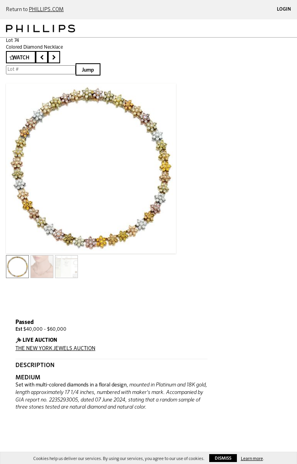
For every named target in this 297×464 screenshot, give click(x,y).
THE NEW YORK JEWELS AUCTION (55, 348)
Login (284, 9)
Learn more (252, 458)
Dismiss (223, 458)
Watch (20, 58)
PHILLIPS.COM (46, 9)
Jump (88, 70)
